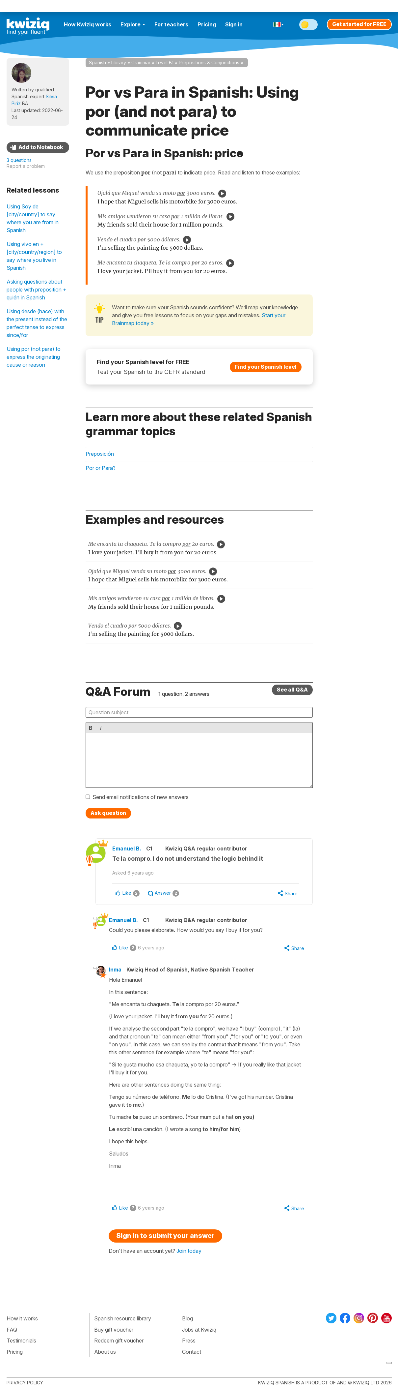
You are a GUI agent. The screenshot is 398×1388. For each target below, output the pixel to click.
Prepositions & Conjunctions (209, 62)
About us (105, 1351)
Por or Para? (101, 468)
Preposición (100, 453)
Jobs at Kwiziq (199, 1329)
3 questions (19, 160)
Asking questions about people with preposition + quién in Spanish (36, 289)
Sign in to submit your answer (165, 1236)
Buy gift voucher (113, 1329)
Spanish (97, 62)
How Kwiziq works (87, 24)
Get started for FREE (359, 24)
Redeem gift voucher (119, 1340)
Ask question (108, 813)
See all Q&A (292, 689)
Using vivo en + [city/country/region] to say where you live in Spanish (34, 256)
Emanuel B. (126, 848)
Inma (115, 969)
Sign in (234, 24)
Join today (188, 1251)
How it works (22, 1318)
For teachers (171, 24)
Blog (187, 1318)
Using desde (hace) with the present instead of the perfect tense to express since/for (37, 323)
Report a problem (26, 166)
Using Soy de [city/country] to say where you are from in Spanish (33, 218)
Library (118, 62)
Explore (132, 24)
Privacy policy (25, 1382)
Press (189, 1340)
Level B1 (164, 62)
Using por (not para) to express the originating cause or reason (34, 357)
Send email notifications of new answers (141, 797)
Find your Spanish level (266, 366)
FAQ (12, 1329)
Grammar (140, 62)
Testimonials (21, 1340)
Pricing (207, 24)
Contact (191, 1351)
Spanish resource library (122, 1318)
